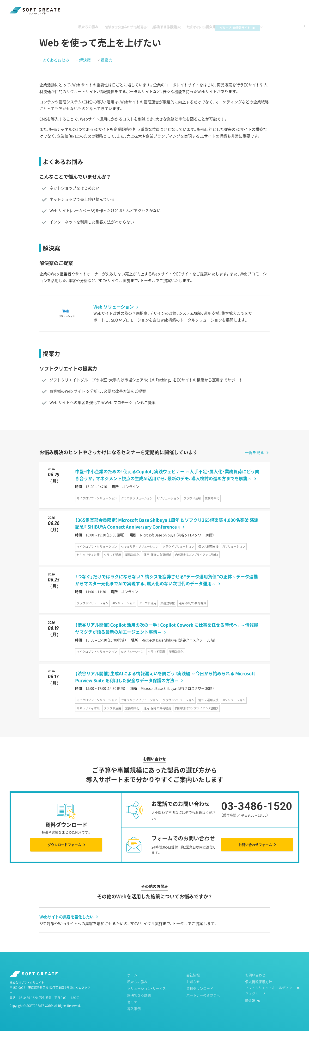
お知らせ (147, 8)
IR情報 (250, 1010)
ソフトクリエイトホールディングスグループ (268, 1000)
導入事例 (134, 1018)
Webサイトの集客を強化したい (66, 927)
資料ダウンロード (124, 8)
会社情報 (193, 985)
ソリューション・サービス (146, 998)
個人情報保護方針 (258, 991)
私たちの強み (137, 991)
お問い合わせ (255, 985)
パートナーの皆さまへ (173, 8)
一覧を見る (254, 462)
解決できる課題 (39, 26)
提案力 (106, 70)
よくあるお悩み (55, 70)
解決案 (85, 70)
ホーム (14, 26)
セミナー (134, 1011)
